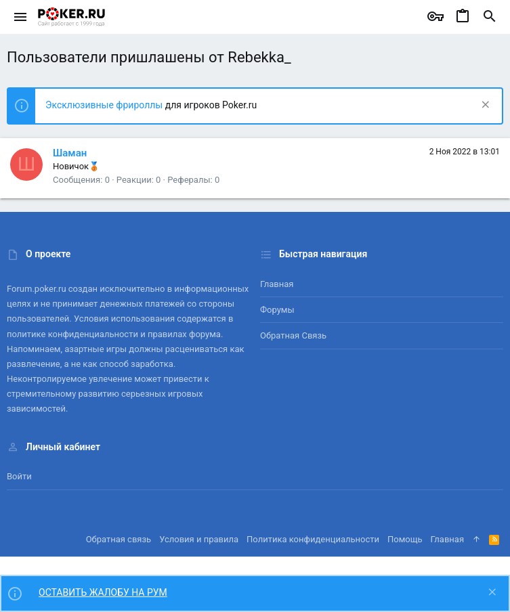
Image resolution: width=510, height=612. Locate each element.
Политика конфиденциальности (313, 539)
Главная (276, 284)
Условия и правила (198, 539)
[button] (21, 17)
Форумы (277, 310)
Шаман (70, 153)
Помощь (405, 539)
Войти (19, 476)
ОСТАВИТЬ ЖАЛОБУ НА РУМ (103, 592)
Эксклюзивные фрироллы (105, 105)
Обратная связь (293, 335)
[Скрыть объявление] (484, 106)
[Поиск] (489, 17)
